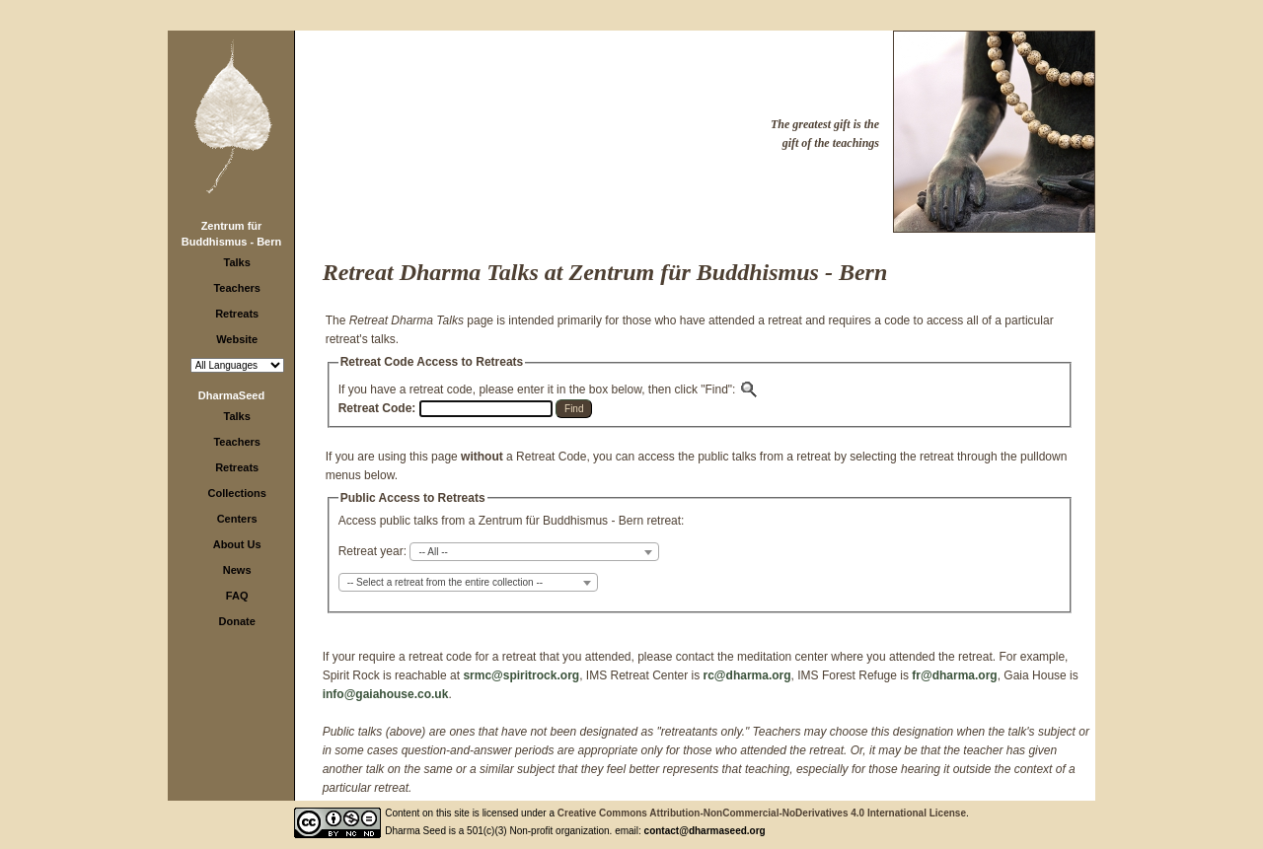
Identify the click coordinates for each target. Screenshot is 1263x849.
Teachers (236, 288)
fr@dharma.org (954, 675)
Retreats (237, 313)
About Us (237, 544)
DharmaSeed (231, 395)
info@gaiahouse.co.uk (386, 694)
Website (237, 339)
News (237, 570)
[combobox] (534, 551)
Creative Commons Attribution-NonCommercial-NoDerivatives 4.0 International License (761, 813)
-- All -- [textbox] (432, 551)
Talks (237, 262)
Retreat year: (372, 551)
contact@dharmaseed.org (705, 830)
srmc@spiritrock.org (521, 675)
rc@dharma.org (747, 675)
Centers (237, 519)
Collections (237, 493)
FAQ (237, 595)
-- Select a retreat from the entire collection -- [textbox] (445, 582)
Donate (237, 621)
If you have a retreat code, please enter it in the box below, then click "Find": (548, 389)
